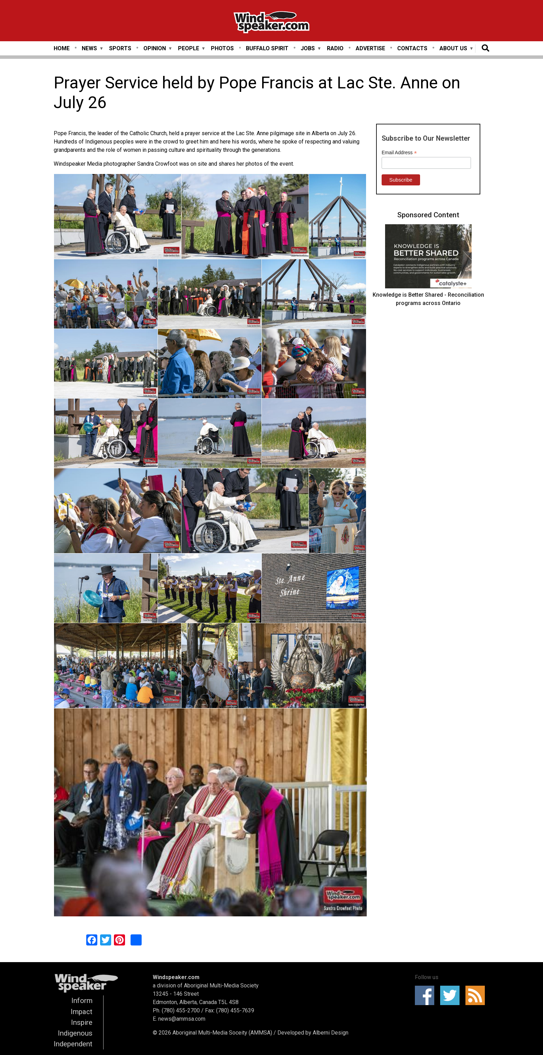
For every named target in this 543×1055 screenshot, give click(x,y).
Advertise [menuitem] (370, 48)
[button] (117, 217)
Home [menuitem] (62, 48)
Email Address (399, 152)
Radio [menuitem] (335, 48)
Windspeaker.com (176, 977)
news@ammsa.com (181, 1018)
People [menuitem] (188, 48)
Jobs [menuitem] (308, 48)
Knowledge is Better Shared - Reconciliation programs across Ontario (428, 298)
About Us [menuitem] (453, 48)
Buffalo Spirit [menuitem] (267, 48)
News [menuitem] (89, 48)
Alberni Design (330, 1032)
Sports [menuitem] (120, 48)
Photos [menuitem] (222, 48)
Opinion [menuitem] (154, 48)
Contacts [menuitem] (412, 48)
